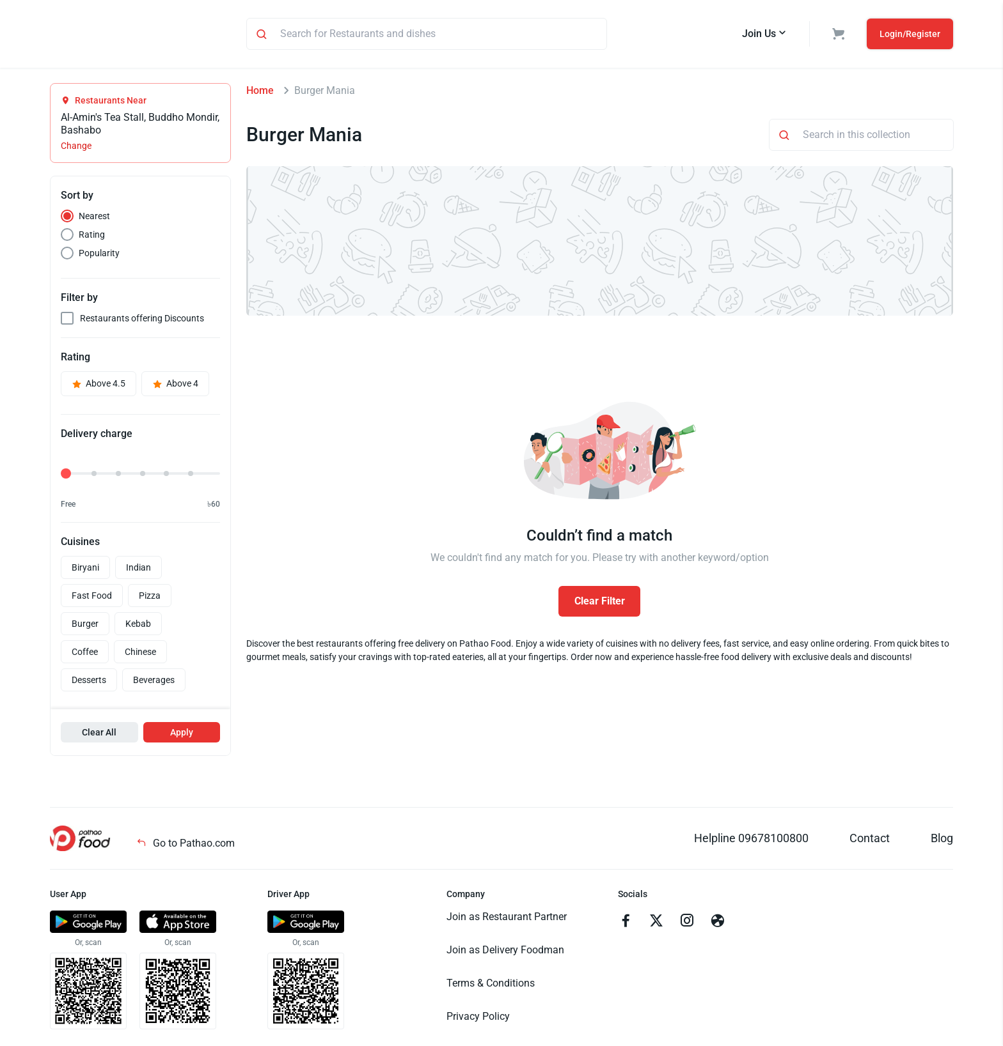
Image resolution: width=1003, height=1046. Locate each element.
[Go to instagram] (687, 924)
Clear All (99, 734)
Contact (869, 840)
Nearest (94, 218)
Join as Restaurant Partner (506, 918)
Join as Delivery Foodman (505, 952)
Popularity (99, 255)
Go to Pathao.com (185, 845)
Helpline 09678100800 (751, 840)
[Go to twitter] (656, 924)
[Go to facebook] (625, 924)
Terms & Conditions (490, 985)
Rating (92, 236)
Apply (181, 734)
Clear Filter (599, 603)
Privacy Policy (478, 1018)
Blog (942, 840)
